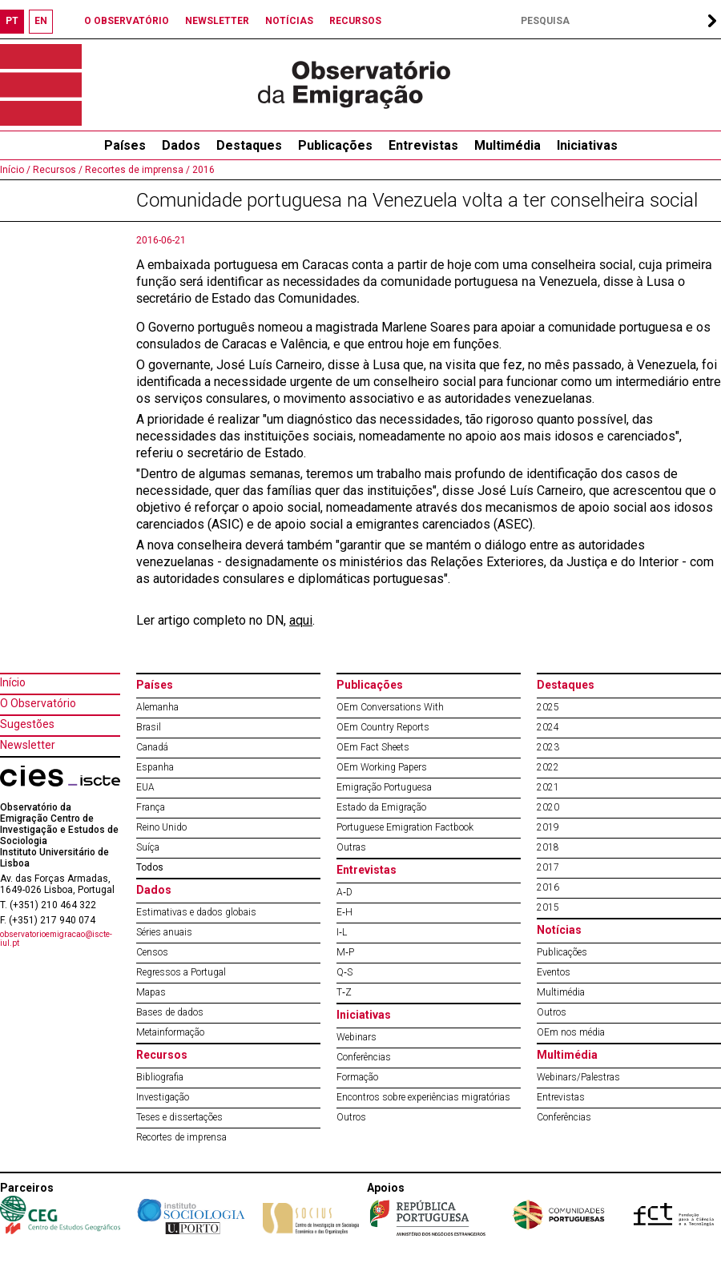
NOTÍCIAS (289, 20)
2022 (548, 767)
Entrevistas (423, 145)
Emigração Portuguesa (384, 787)
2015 (548, 907)
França (150, 807)
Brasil (148, 727)
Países (154, 684)
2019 (548, 827)
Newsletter (27, 744)
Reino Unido (161, 827)
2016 (202, 169)
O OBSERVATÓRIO (126, 20)
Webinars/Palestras (578, 1077)
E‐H (344, 912)
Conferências (363, 1057)
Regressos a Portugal (181, 972)
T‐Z (344, 992)
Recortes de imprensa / (136, 169)
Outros (351, 1117)
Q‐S (344, 972)
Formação (357, 1077)
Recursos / (56, 169)
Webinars (356, 1037)
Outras (351, 847)
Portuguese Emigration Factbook (404, 827)
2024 (548, 727)
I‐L (341, 932)
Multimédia (507, 145)
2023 (548, 747)
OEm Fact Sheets (372, 747)
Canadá (152, 747)
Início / (15, 169)
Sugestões (27, 724)
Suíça (147, 847)
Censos (152, 952)
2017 (548, 867)
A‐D (344, 892)
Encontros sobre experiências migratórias (423, 1097)
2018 (548, 847)
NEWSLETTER (217, 20)
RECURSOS (355, 20)
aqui (300, 620)
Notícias (559, 929)
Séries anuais (164, 932)
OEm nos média (571, 1032)
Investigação (162, 1097)
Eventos (553, 972)
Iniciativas (587, 145)
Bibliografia (159, 1077)
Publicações (335, 145)
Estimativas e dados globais (196, 912)
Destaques (249, 145)
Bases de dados (169, 1012)
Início (13, 682)
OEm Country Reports (382, 727)
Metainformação (170, 1032)
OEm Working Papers (381, 767)
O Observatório (38, 703)
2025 (548, 707)
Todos (149, 867)
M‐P (345, 952)
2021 (548, 787)
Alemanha (157, 707)
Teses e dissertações (179, 1117)
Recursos (161, 1054)
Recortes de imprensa (181, 1137)
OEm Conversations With (390, 707)
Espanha (155, 767)
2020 (548, 807)
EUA (145, 787)
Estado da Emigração (381, 807)
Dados (181, 145)
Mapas (151, 992)
